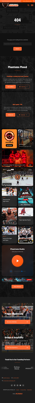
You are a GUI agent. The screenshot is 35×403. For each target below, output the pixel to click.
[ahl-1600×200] (17, 279)
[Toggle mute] (11, 271)
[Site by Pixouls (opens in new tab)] (19, 393)
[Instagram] (17, 385)
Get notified (10, 86)
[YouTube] (20, 385)
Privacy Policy (23, 389)
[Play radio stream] (17, 261)
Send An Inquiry (6, 377)
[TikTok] (12, 385)
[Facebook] (14, 385)
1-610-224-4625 (16, 377)
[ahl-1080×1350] (25, 196)
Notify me (10, 115)
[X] (23, 385)
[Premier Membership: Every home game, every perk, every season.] (17, 315)
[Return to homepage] (10, 5)
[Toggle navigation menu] (32, 5)
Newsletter (29, 389)
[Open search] (28, 5)
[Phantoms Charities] (9, 138)
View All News (17, 286)
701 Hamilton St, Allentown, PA (9, 380)
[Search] (17, 43)
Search (17, 389)
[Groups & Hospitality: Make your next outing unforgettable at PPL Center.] (17, 341)
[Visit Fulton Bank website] (18, 367)
